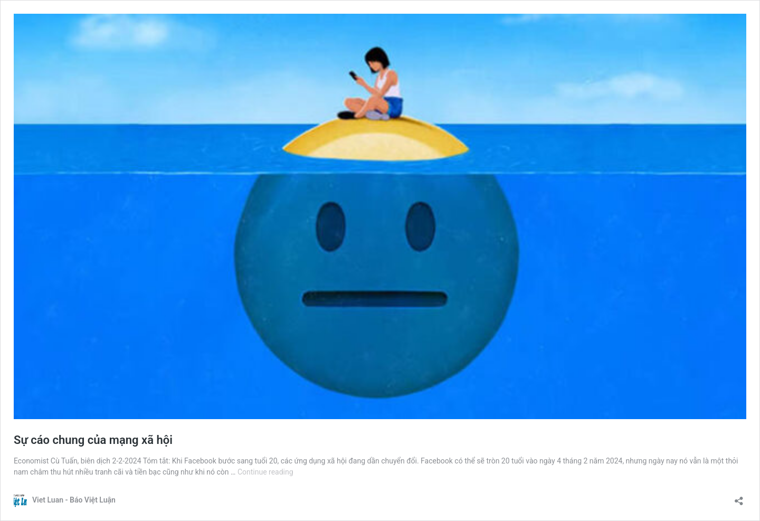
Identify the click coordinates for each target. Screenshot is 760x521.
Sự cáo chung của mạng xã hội (93, 440)
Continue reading (265, 472)
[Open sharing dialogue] (739, 497)
